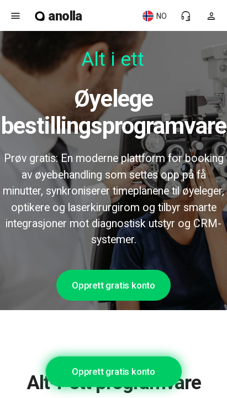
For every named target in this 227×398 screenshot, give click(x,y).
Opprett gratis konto (113, 285)
